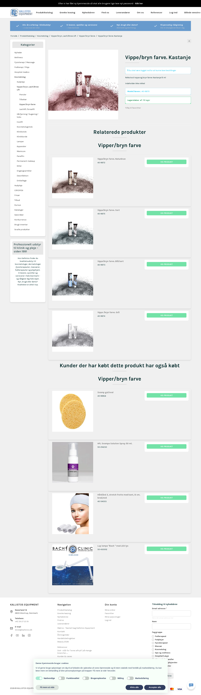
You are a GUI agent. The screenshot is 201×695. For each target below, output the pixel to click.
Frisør (17, 195)
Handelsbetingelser (66, 638)
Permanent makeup (26, 161)
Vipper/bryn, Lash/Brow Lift (28, 88)
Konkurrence (20, 220)
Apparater (21, 146)
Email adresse (159, 608)
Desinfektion (22, 176)
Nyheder (18, 52)
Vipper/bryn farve (27, 104)
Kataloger (18, 210)
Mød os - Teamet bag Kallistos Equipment (76, 628)
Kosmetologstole (24, 127)
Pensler (22, 94)
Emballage (21, 180)
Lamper (20, 141)
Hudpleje (21, 82)
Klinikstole (21, 132)
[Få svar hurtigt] (191, 685)
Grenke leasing (67, 12)
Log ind (108, 620)
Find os (105, 12)
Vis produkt (166, 162)
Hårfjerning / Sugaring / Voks (27, 115)
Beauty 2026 (63, 642)
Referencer (156, 12)
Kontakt (61, 631)
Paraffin (20, 156)
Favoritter (109, 613)
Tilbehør (23, 99)
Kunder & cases (64, 656)
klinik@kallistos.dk (23, 630)
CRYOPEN (18, 190)
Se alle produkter (22, 229)
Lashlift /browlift (27, 109)
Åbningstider (63, 635)
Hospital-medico (21, 72)
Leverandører (123, 12)
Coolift (20, 122)
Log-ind (173, 12)
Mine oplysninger (112, 617)
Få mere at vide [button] (47, 687)
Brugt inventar (21, 224)
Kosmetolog (19, 77)
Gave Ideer (19, 215)
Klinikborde (22, 136)
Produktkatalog (44, 12)
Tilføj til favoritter (133, 108)
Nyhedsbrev (88, 12)
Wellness (18, 57)
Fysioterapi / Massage (24, 62)
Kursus (17, 205)
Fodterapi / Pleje (21, 67)
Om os (140, 12)
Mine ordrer (110, 610)
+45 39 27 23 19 (22, 621)
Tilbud (17, 200)
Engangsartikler (24, 171)
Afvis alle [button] (134, 687)
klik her (139, 3)
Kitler (19, 166)
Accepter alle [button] (155, 687)
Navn (154, 621)
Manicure (21, 151)
